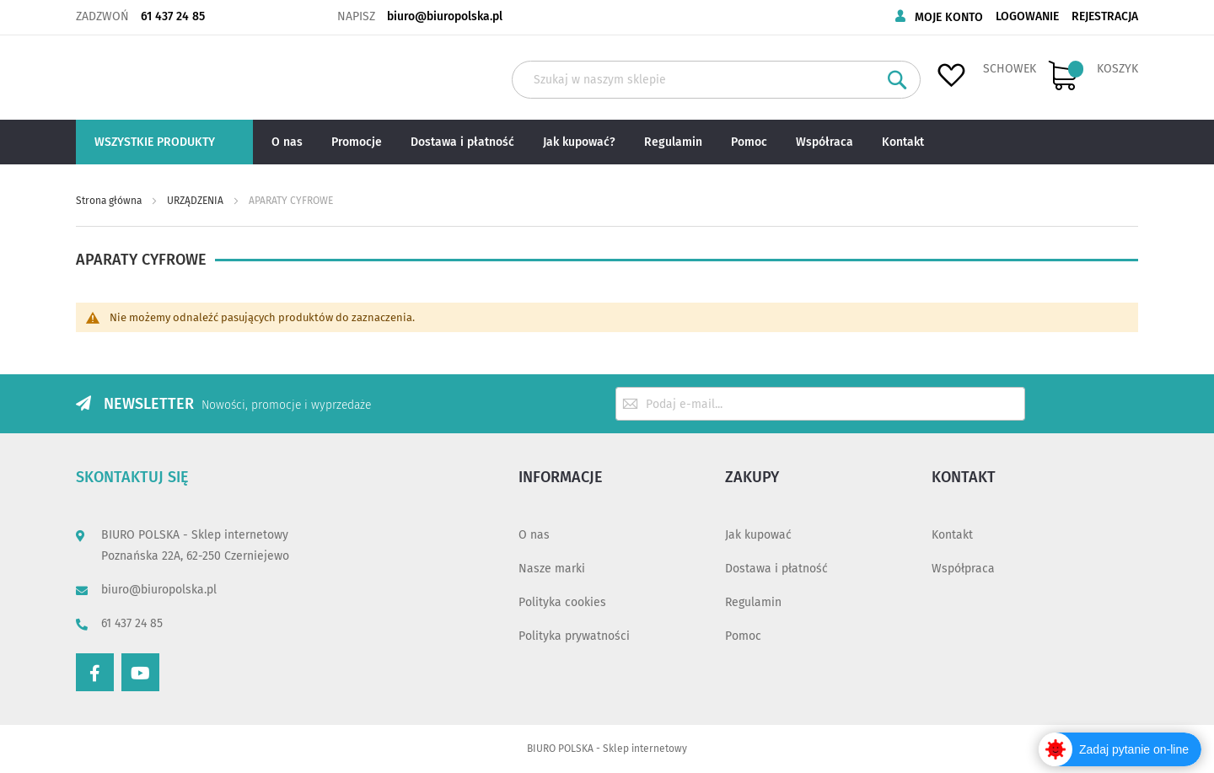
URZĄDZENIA (196, 201)
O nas (534, 535)
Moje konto (949, 17)
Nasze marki (551, 568)
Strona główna (110, 201)
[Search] (897, 80)
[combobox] (716, 80)
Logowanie (1027, 16)
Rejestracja (1105, 16)
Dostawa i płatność (776, 568)
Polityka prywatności (574, 636)
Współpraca (963, 568)
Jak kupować (758, 535)
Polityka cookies (562, 602)
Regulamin (753, 602)
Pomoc (743, 636)
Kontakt (952, 535)
